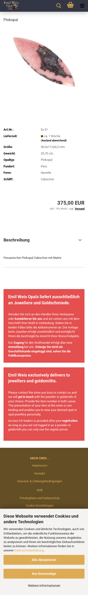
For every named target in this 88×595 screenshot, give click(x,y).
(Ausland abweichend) (54, 140)
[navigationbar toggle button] (82, 6)
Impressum (39, 465)
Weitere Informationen (44, 585)
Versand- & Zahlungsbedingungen (39, 481)
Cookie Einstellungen (40, 505)
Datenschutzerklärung (29, 550)
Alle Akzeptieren (44, 560)
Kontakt (39, 473)
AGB (39, 490)
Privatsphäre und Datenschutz (40, 498)
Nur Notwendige (44, 574)
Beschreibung (17, 239)
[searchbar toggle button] (59, 6)
